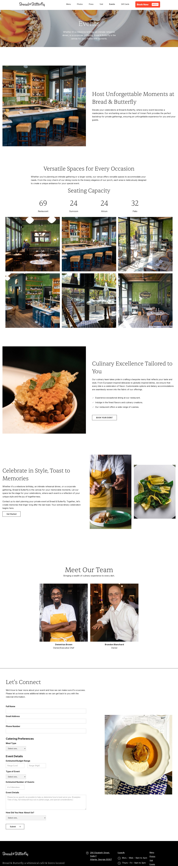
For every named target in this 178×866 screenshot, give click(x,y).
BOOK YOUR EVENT (104, 418)
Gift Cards (125, 4)
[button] (147, 4)
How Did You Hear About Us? (20, 812)
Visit (101, 4)
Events (112, 4)
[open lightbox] (32, 244)
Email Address (13, 716)
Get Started (11, 514)
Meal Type (11, 743)
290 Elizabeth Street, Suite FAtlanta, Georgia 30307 (101, 856)
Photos (80, 4)
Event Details (14, 756)
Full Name (10, 706)
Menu (68, 4)
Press (91, 4)
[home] (32, 4)
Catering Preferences (20, 738)
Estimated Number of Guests (20, 782)
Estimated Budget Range (18, 761)
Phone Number (13, 726)
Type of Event (13, 771)
